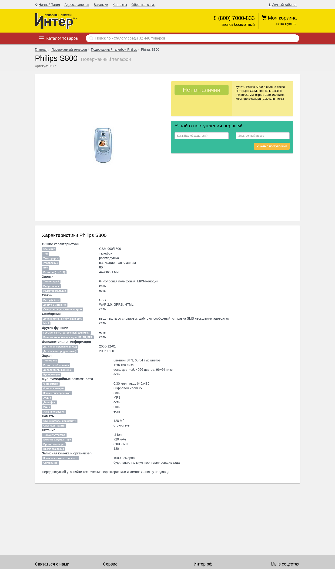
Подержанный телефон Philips (114, 49)
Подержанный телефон (69, 49)
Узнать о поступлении (272, 146)
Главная (41, 49)
